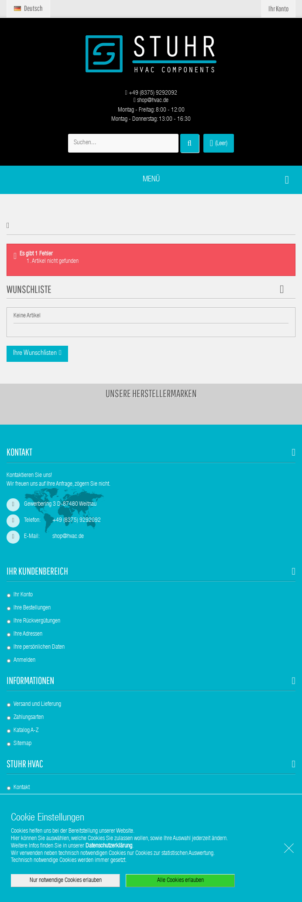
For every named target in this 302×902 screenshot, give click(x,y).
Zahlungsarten (29, 718)
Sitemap (22, 744)
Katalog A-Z (26, 731)
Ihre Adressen (28, 634)
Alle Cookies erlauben (180, 881)
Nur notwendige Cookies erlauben (66, 881)
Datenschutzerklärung (109, 846)
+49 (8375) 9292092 (151, 93)
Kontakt (22, 788)
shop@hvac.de (151, 101)
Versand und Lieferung (37, 704)
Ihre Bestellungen (32, 608)
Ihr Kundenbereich (37, 571)
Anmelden (24, 660)
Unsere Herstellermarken (151, 393)
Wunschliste (29, 289)
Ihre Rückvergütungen (37, 621)
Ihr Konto (23, 595)
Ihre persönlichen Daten (39, 647)
